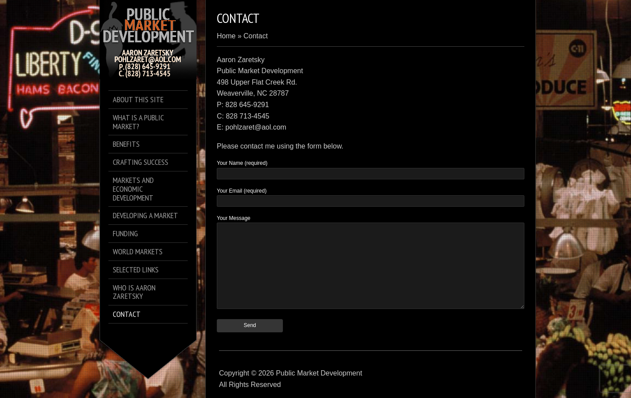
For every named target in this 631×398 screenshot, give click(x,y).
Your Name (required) (370, 169)
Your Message (370, 262)
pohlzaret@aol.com (256, 127)
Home (226, 36)
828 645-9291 (247, 104)
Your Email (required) (370, 197)
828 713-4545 (247, 116)
